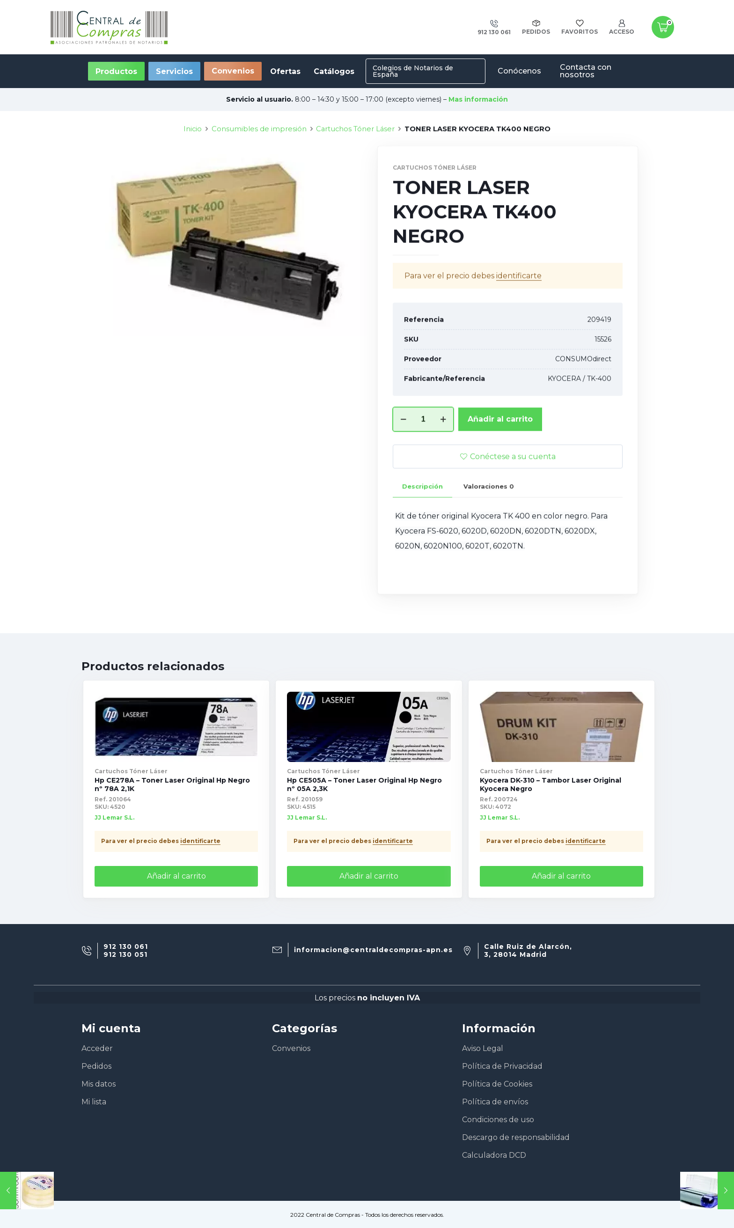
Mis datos (98, 1084)
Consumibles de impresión (259, 164)
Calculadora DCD (494, 1155)
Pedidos (96, 1066)
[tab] (422, 522)
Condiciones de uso (498, 1119)
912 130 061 (125, 947)
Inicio (193, 164)
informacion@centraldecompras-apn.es (373, 950)
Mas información (478, 99)
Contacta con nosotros (585, 71)
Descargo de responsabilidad (516, 1137)
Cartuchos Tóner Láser (355, 164)
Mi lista (93, 1101)
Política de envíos (495, 1101)
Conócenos (519, 71)
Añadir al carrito (500, 454)
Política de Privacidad (502, 1066)
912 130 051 (125, 955)
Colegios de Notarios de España (413, 71)
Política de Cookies (497, 1084)
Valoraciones (488, 521)
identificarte (519, 311)
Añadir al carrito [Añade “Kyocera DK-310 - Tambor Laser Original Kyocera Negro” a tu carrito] (561, 876)
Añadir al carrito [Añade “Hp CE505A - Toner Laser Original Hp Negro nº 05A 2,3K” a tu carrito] (368, 876)
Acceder (97, 1048)
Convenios (233, 71)
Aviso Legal (482, 1048)
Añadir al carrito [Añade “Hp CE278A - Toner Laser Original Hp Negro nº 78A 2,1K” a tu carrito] (176, 876)
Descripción (422, 521)
